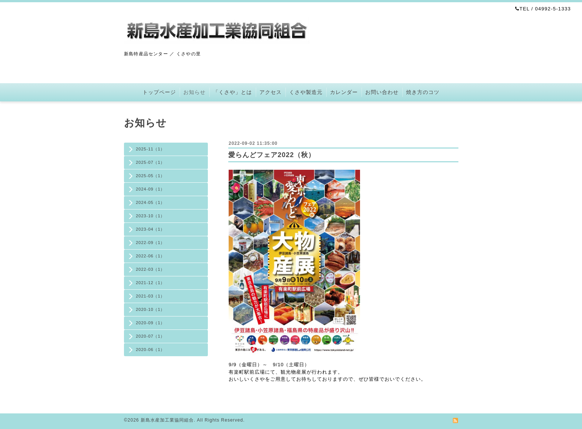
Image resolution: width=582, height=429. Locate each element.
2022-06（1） (150, 256)
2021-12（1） (150, 282)
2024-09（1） (150, 189)
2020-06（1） (150, 349)
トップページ (159, 92)
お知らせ (194, 92)
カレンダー (344, 92)
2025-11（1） (150, 149)
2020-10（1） (150, 309)
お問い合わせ (382, 92)
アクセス (270, 92)
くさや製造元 (306, 92)
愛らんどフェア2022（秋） (271, 155)
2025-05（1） (150, 175)
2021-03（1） (150, 296)
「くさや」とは (232, 92)
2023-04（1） (150, 229)
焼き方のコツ (422, 92)
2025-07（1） (150, 162)
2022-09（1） (150, 242)
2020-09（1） (150, 323)
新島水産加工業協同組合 (167, 420)
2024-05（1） (150, 202)
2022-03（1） (150, 269)
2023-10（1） (150, 216)
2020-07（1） (150, 336)
